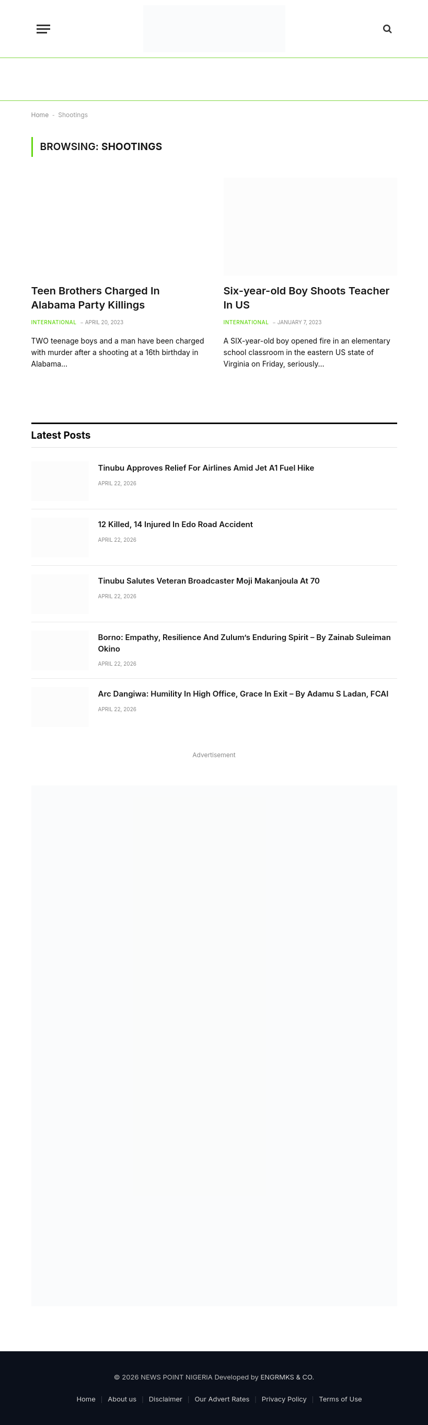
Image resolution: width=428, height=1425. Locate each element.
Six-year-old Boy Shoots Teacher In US (307, 297)
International (54, 322)
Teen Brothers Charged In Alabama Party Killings (95, 297)
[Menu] (43, 29)
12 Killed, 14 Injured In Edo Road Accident (175, 524)
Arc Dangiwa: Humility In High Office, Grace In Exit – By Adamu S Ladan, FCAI (243, 694)
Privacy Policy (284, 1399)
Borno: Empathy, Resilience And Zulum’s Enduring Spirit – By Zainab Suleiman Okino (244, 642)
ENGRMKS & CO (287, 1377)
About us (122, 1399)
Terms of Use (340, 1399)
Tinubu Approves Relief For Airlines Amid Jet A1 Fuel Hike (206, 468)
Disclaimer (165, 1399)
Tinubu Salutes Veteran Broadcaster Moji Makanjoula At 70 (209, 581)
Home (40, 115)
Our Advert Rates (221, 1399)
